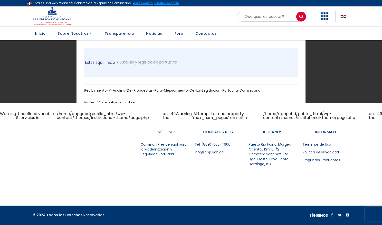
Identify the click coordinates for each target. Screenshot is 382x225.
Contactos (206, 33)
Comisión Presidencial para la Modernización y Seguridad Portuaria (164, 149)
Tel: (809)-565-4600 (212, 144)
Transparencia (119, 33)
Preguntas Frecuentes (321, 160)
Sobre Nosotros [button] (75, 33)
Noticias (154, 33)
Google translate (122, 102)
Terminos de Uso (317, 144)
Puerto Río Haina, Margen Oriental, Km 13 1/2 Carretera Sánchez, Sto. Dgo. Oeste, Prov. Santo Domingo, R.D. (270, 154)
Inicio (40, 33)
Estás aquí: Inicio (100, 62)
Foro (178, 33)
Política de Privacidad (321, 152)
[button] (324, 19)
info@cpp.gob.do (209, 152)
